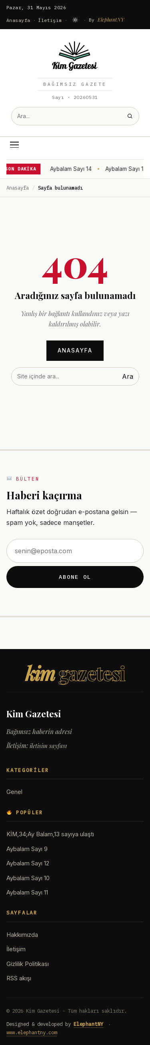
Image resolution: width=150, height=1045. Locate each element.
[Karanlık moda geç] (75, 20)
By (106, 19)
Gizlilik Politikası (27, 964)
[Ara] (129, 116)
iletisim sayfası (48, 746)
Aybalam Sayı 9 (27, 849)
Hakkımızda (22, 934)
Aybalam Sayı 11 (27, 892)
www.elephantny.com (31, 1032)
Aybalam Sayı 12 (27, 863)
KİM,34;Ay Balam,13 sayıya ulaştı (50, 834)
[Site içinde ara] (67, 116)
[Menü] (14, 145)
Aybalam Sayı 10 (28, 878)
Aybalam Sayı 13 (126, 169)
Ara (127, 376)
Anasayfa (18, 20)
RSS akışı (18, 978)
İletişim (50, 20)
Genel (14, 792)
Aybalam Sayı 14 (71, 169)
